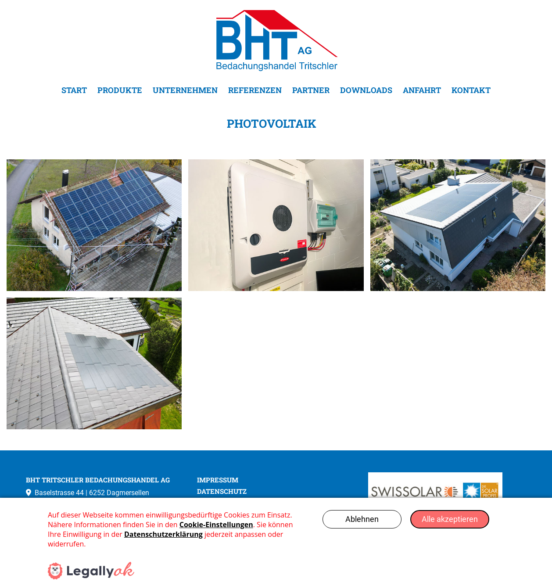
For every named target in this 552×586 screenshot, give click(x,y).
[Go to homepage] (276, 40)
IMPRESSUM (217, 480)
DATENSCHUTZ (222, 491)
